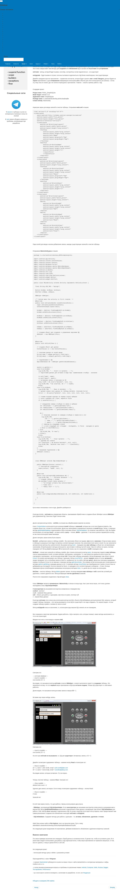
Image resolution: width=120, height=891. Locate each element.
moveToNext (82, 564)
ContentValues (41, 526)
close (79, 568)
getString (46, 564)
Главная (7, 64)
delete (58, 571)
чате (8, 119)
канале (9, 112)
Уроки (24, 64)
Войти (59, 64)
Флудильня (86, 873)
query (89, 552)
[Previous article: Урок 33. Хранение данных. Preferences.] (36, 887)
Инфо (46, 64)
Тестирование (37, 869)
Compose (90, 867)
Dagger (105, 867)
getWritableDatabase (44, 530)
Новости (16, 64)
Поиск (6, 56)
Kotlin (95, 867)
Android (84, 867)
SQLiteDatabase (82, 530)
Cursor (35, 558)
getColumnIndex (77, 562)
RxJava (100, 867)
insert (73, 545)
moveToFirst (78, 558)
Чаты (53, 64)
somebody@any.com (61, 770)
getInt (40, 564)
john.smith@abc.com (61, 768)
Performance (46, 869)
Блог (31, 64)
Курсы (38, 64)
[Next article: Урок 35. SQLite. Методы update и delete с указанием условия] (112, 887)
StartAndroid (43, 862)
